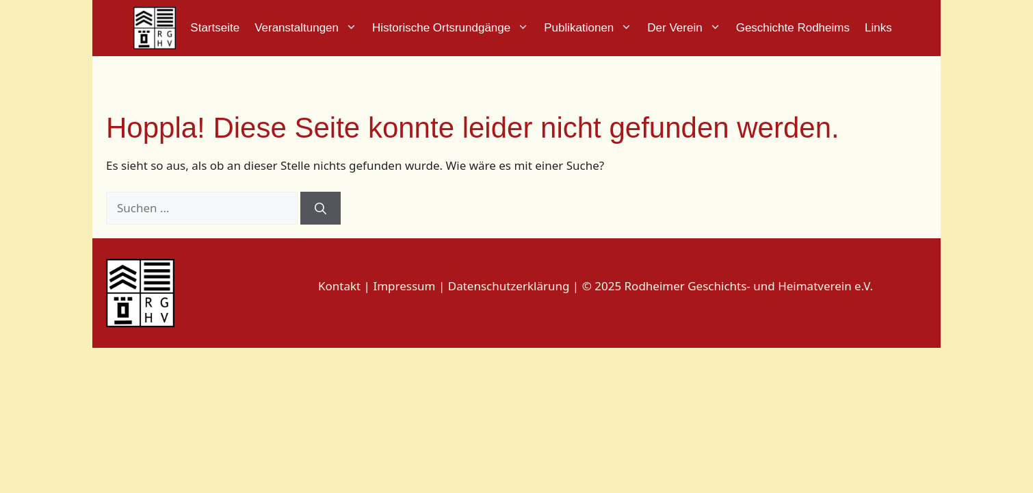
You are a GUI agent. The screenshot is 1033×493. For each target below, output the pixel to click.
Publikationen (592, 28)
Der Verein (687, 28)
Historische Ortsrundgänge (454, 28)
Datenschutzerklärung (509, 286)
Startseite (214, 27)
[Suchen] (320, 208)
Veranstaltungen (309, 28)
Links (878, 27)
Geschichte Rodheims (793, 27)
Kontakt (339, 286)
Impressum (406, 286)
